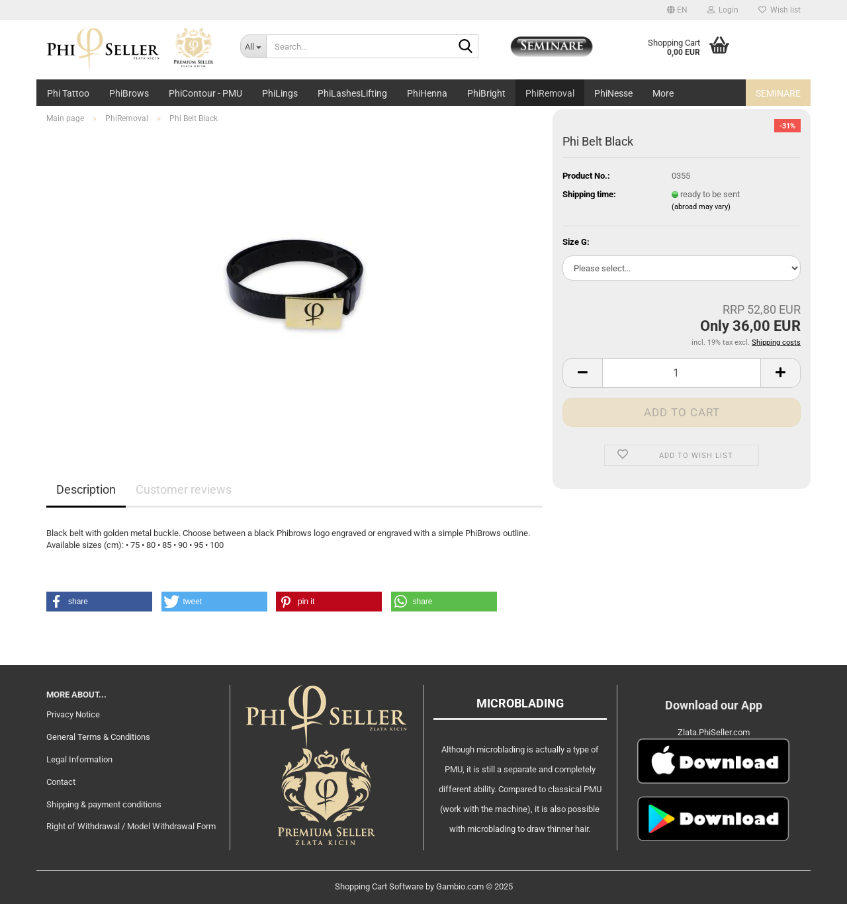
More (663, 93)
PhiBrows (129, 93)
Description (86, 489)
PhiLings (280, 93)
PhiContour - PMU (205, 93)
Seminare (778, 93)
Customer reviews (184, 489)
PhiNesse (613, 93)
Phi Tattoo (68, 93)
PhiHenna (427, 93)
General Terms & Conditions (98, 737)
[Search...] (253, 46)
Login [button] (722, 10)
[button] (677, 10)
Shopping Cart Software (379, 886)
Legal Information (79, 759)
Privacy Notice (73, 714)
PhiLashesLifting (352, 93)
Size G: (576, 242)
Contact (60, 782)
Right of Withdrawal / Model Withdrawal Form (131, 826)
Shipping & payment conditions (103, 804)
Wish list (779, 10)
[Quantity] (681, 373)
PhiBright (486, 93)
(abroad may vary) (701, 207)
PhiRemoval (549, 93)
